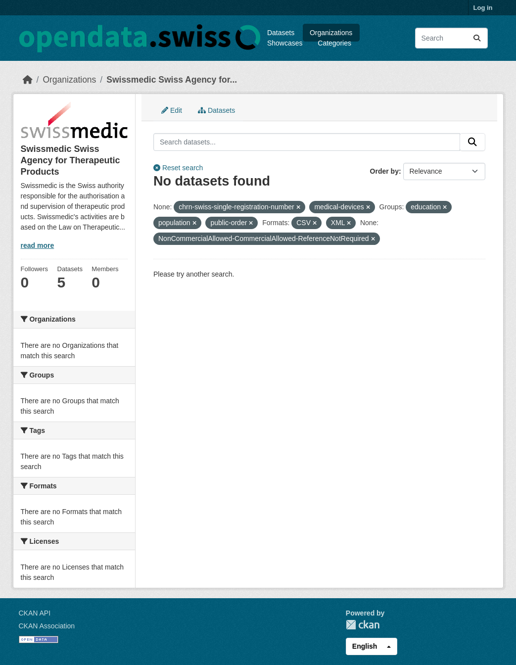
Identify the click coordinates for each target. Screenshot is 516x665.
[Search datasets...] (451, 38)
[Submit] (477, 38)
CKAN (362, 624)
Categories (334, 43)
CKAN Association (47, 626)
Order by (384, 171)
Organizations (331, 33)
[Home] (28, 80)
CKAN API (35, 613)
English (364, 646)
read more (37, 245)
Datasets (280, 33)
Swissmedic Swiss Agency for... (171, 80)
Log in (483, 7)
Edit (171, 110)
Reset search (178, 168)
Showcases (285, 43)
